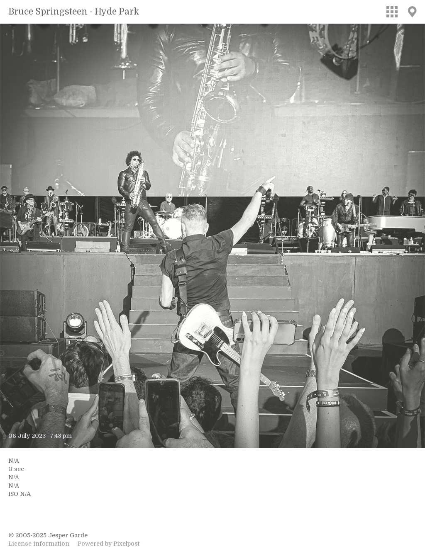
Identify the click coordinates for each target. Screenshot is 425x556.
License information (38, 543)
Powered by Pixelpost (108, 543)
